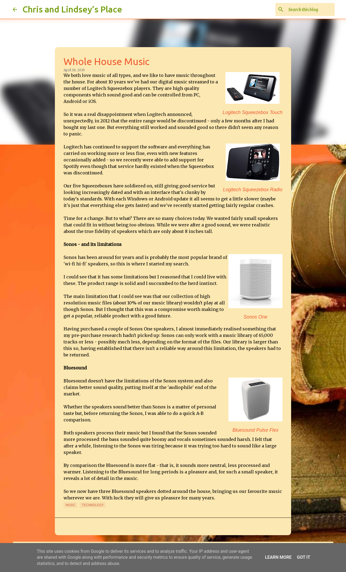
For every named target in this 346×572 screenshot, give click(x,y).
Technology (93, 505)
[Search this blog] (306, 9)
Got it (303, 557)
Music (70, 505)
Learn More (278, 557)
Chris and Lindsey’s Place (72, 9)
